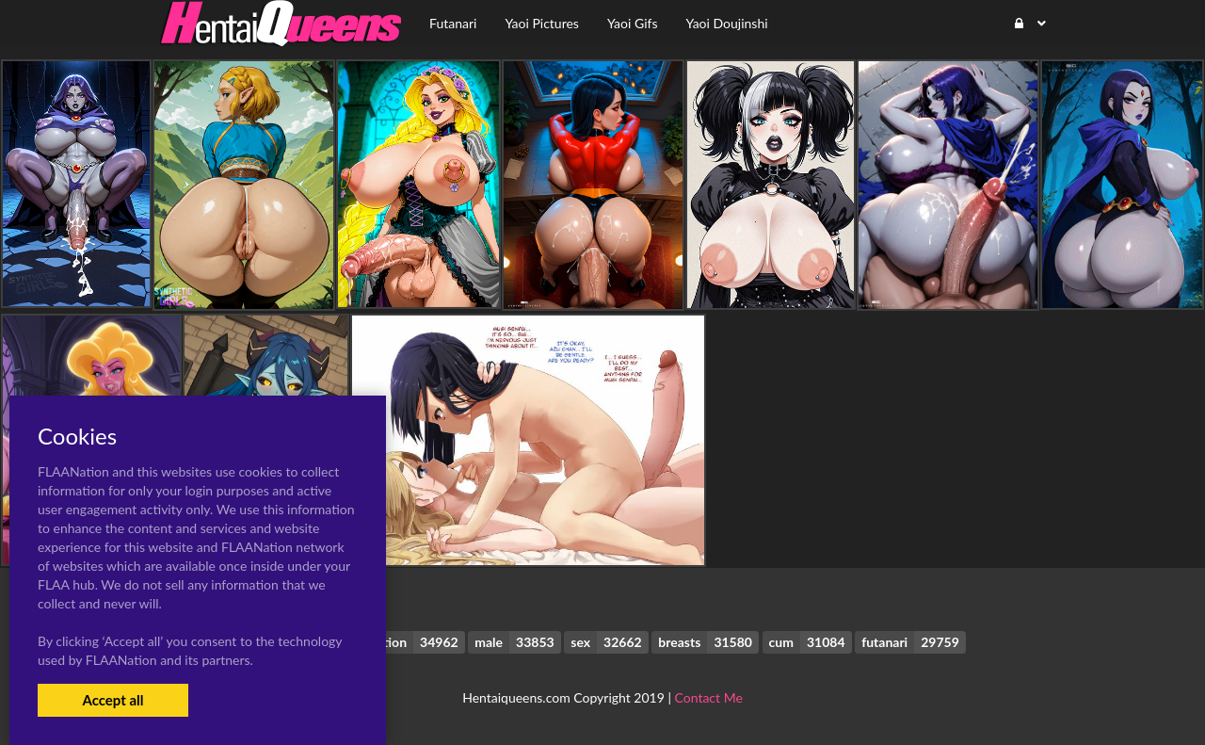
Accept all (112, 699)
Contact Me (709, 697)
